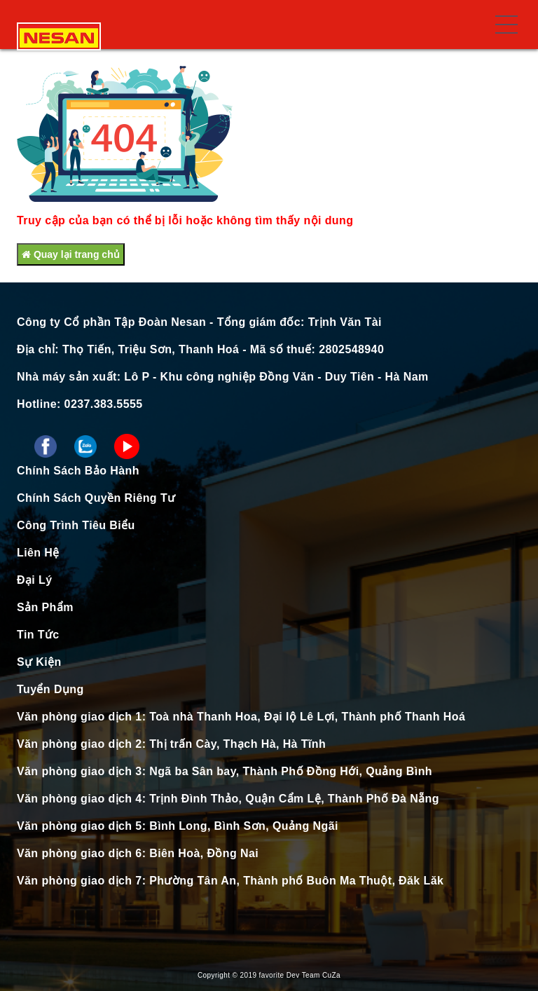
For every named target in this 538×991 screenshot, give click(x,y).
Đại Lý (35, 580)
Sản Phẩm (45, 607)
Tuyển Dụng (50, 689)
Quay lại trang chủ (71, 254)
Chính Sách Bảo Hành (78, 471)
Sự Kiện (39, 662)
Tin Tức (38, 635)
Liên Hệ (38, 553)
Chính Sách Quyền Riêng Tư (96, 498)
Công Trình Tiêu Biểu (76, 525)
